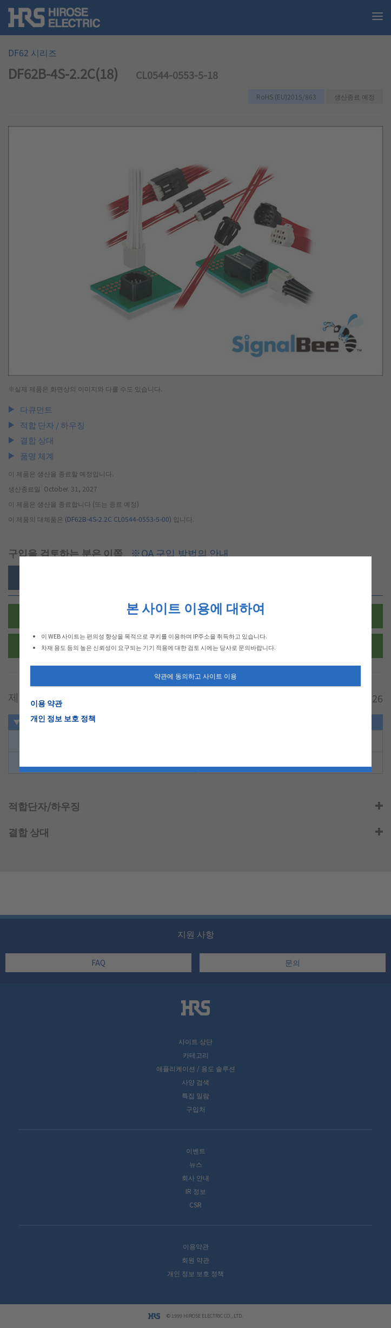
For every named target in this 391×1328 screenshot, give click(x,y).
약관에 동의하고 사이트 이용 (195, 675)
